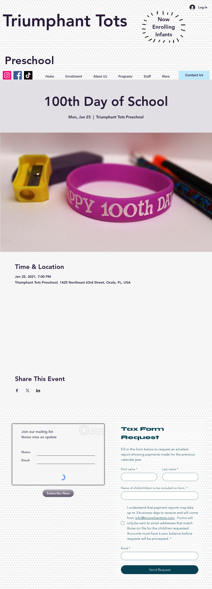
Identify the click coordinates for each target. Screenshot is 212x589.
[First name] (137, 477)
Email (125, 548)
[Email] (158, 556)
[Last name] (179, 477)
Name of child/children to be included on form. (154, 488)
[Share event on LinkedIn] (38, 390)
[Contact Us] (194, 75)
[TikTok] (28, 75)
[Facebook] (17, 75)
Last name (170, 469)
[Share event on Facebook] (17, 390)
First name (129, 469)
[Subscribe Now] (58, 493)
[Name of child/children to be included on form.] (158, 496)
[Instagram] (7, 75)
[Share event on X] (28, 390)
